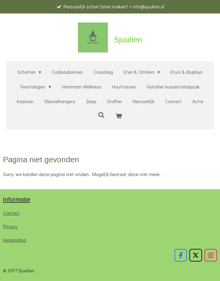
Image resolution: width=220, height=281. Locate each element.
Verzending (14, 240)
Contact (11, 213)
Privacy (10, 226)
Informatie (16, 199)
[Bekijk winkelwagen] (118, 116)
